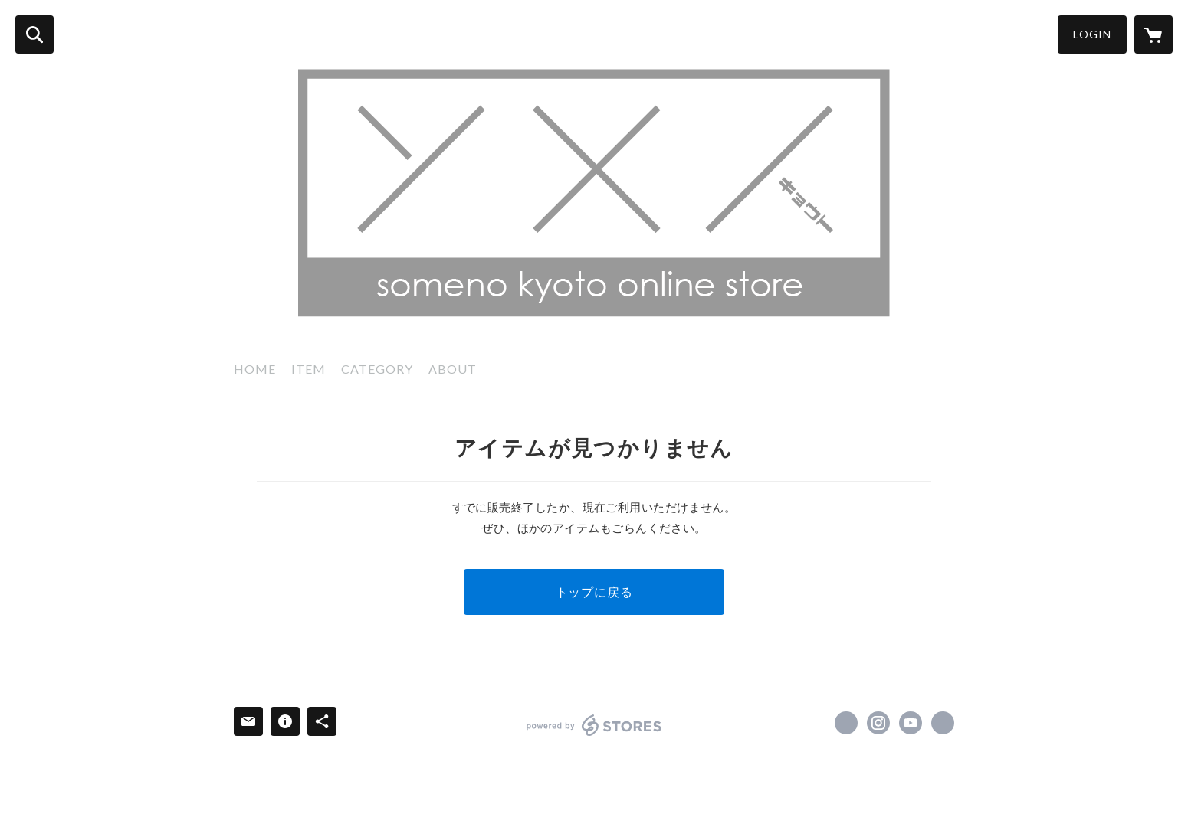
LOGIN (1092, 34)
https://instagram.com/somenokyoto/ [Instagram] (878, 722)
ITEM (308, 368)
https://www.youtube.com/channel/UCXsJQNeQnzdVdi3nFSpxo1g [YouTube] (910, 722)
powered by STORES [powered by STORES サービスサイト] (594, 725)
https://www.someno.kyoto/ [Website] (942, 722)
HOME (255, 368)
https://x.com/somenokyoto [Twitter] (846, 722)
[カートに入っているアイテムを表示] (1153, 34)
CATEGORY (377, 368)
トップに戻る (594, 591)
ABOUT (452, 368)
